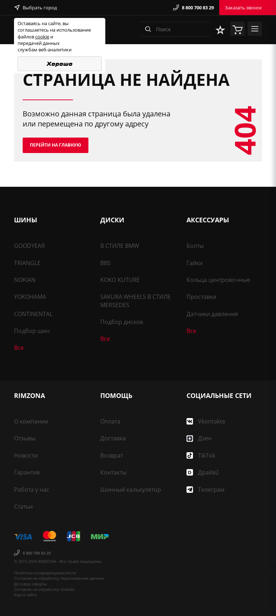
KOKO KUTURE (120, 280)
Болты (195, 246)
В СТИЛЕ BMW (119, 246)
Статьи (23, 506)
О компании (31, 421)
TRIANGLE (27, 263)
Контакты (113, 472)
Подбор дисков (121, 322)
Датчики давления (212, 314)
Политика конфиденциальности (45, 572)
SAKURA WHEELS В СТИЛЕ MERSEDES (135, 301)
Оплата (110, 421)
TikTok (201, 455)
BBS (105, 263)
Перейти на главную (55, 145)
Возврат (111, 455)
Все (19, 348)
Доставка (113, 438)
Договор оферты (30, 584)
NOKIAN (25, 280)
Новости (26, 455)
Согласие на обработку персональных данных (59, 578)
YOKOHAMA (30, 297)
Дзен (199, 438)
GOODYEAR (29, 246)
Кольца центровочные (218, 280)
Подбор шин (32, 331)
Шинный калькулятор (130, 490)
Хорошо (60, 63)
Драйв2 (203, 472)
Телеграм (206, 490)
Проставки (201, 297)
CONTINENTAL (33, 314)
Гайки (195, 263)
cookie (42, 36)
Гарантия (27, 472)
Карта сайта (25, 594)
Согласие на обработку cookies (44, 589)
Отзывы (25, 438)
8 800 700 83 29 (193, 7)
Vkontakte (206, 421)
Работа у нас (31, 490)
